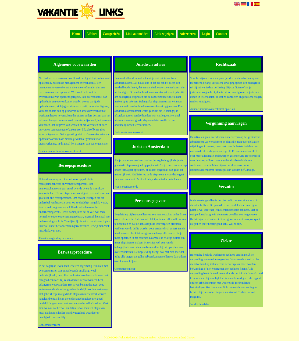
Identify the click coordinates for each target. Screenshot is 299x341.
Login (206, 34)
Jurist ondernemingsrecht (128, 132)
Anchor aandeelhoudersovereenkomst (60, 151)
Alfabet (91, 34)
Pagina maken (148, 337)
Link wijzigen (164, 34)
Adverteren (188, 34)
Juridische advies (199, 304)
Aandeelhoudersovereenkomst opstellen (212, 109)
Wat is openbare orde (126, 186)
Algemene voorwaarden (171, 337)
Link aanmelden (137, 34)
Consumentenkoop (124, 268)
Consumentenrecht (49, 324)
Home (76, 34)
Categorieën (111, 34)
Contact (221, 34)
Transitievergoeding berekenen (56, 238)
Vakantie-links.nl (128, 337)
